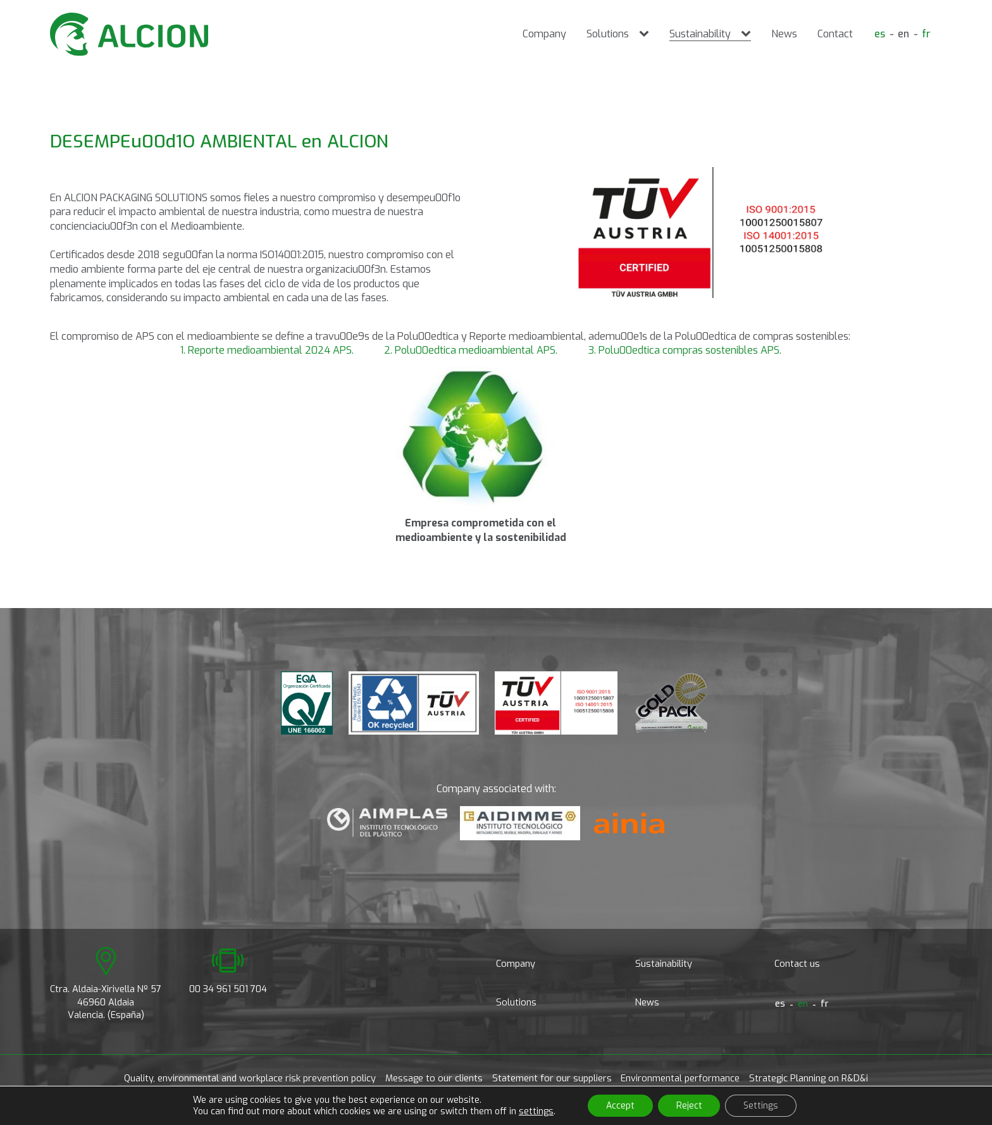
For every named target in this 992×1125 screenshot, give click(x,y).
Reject (689, 1105)
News (783, 33)
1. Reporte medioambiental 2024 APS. (267, 350)
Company (543, 33)
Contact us (797, 963)
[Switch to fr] (926, 34)
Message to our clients (434, 1078)
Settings (762, 1105)
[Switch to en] (902, 34)
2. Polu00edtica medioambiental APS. (470, 350)
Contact (834, 33)
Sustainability (698, 33)
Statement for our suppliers (552, 1078)
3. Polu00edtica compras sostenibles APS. (684, 350)
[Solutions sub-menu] (645, 34)
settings (533, 1111)
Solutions (606, 33)
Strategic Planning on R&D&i (808, 1078)
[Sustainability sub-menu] (747, 34)
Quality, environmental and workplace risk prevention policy (250, 1078)
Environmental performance (680, 1078)
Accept (619, 1105)
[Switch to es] (878, 34)
